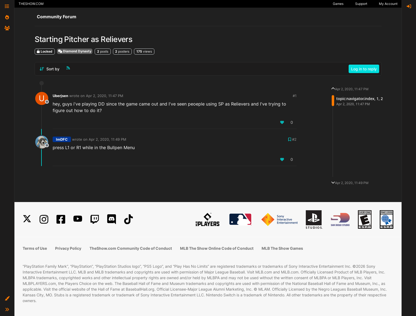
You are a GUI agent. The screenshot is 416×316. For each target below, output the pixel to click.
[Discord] (111, 219)
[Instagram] (44, 219)
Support (361, 4)
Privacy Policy (68, 248)
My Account (388, 4)
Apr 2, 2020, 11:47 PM (104, 96)
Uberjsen (60, 96)
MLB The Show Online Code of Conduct (216, 248)
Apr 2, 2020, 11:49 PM (107, 139)
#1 (295, 96)
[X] (27, 219)
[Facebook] (60, 219)
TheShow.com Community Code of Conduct (130, 248)
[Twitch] (94, 219)
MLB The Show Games (282, 248)
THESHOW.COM (31, 4)
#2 (294, 139)
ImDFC (62, 139)
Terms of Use (35, 248)
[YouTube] (77, 219)
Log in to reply (364, 69)
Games (338, 4)
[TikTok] (128, 219)
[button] (7, 298)
